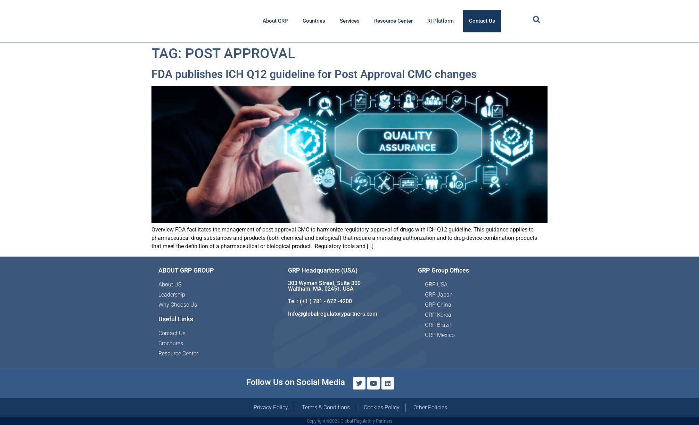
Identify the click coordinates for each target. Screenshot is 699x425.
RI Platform (440, 21)
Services (350, 21)
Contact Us (482, 21)
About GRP (275, 21)
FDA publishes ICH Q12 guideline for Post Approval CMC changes (314, 74)
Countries (314, 21)
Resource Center (393, 21)
